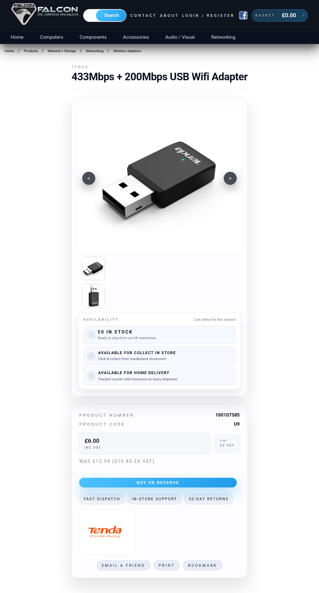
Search (111, 15)
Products (31, 51)
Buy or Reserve (158, 482)
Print (167, 565)
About (169, 15)
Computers (51, 37)
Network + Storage (62, 51)
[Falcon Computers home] (45, 15)
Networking (223, 37)
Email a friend (123, 565)
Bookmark (202, 565)
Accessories (136, 37)
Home (17, 37)
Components (93, 37)
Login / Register (208, 15)
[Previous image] (88, 178)
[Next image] (230, 178)
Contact (143, 15)
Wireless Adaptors (127, 51)
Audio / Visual (180, 37)
